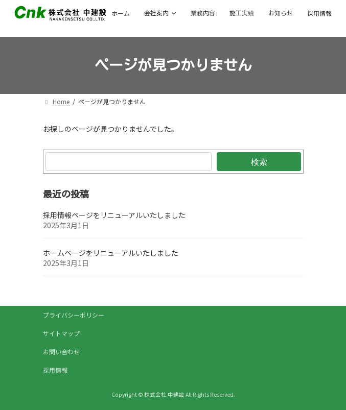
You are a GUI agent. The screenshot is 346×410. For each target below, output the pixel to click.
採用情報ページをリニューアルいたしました (114, 215)
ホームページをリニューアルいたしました (110, 253)
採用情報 (55, 370)
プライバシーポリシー (73, 314)
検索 (258, 161)
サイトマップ (61, 333)
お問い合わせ (61, 351)
